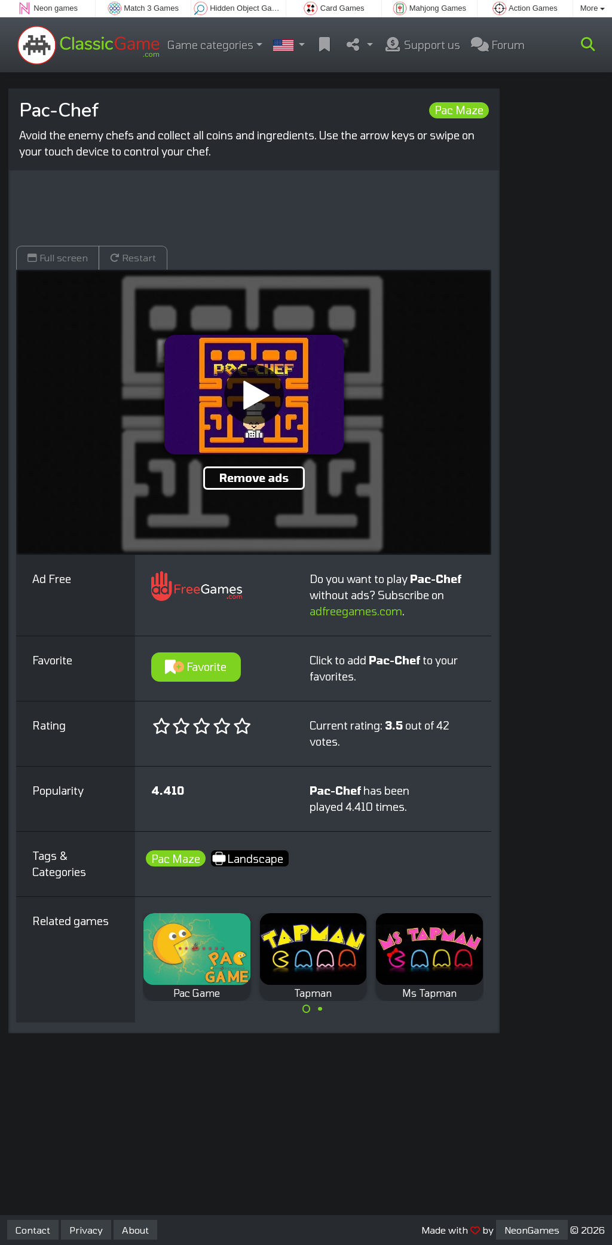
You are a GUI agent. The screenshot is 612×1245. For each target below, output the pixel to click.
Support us (422, 44)
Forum (498, 44)
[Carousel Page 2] (320, 1009)
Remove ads (254, 477)
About (135, 1229)
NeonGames (531, 1229)
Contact (33, 1229)
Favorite (196, 666)
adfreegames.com (356, 611)
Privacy (86, 1229)
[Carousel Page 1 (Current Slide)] (306, 1009)
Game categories (210, 44)
